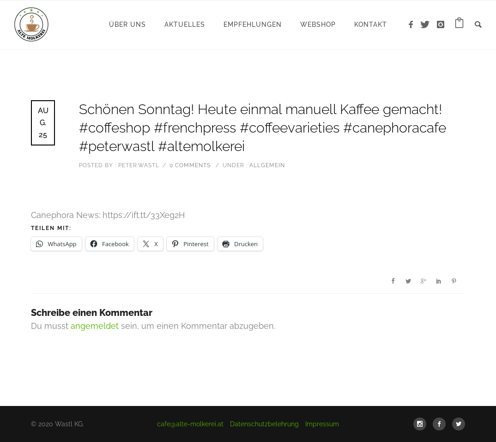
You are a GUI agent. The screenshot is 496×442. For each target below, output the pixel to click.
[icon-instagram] (441, 25)
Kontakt (370, 24)
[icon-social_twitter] (458, 424)
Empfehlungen (253, 24)
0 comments (190, 165)
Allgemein (266, 165)
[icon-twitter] (427, 25)
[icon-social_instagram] (422, 424)
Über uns (127, 24)
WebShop (318, 24)
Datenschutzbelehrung (264, 424)
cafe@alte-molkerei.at (190, 424)
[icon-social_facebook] (441, 424)
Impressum (322, 424)
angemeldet (95, 326)
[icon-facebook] (413, 25)
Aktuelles (184, 24)
